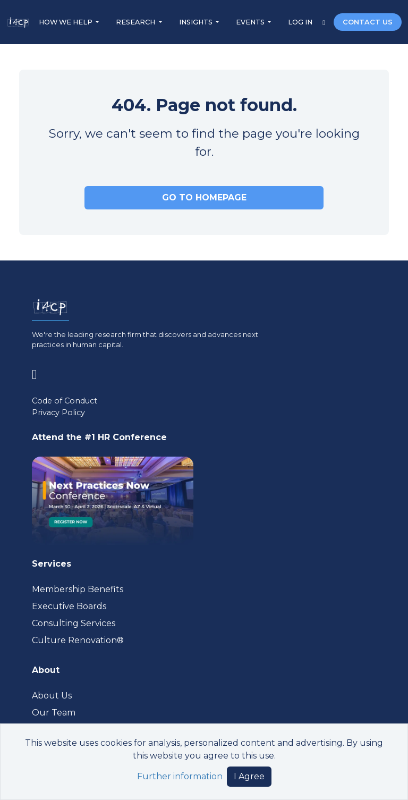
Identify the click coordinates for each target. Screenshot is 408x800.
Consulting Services (73, 623)
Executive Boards (69, 606)
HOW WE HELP (66, 22)
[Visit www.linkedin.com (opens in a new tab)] (38, 372)
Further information (180, 776)
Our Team (53, 713)
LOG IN (301, 22)
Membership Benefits (77, 589)
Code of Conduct (64, 401)
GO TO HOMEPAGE (204, 197)
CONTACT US (368, 22)
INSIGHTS (196, 22)
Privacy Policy (58, 412)
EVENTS (251, 22)
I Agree (249, 776)
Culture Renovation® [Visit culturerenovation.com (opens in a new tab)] (78, 640)
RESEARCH (136, 22)
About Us (52, 695)
